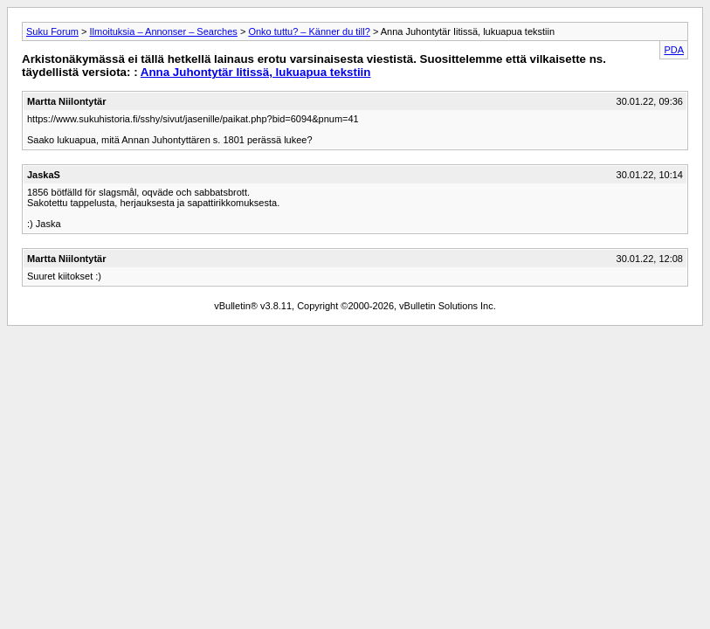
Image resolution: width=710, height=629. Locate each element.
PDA (674, 50)
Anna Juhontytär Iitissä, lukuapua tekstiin (256, 72)
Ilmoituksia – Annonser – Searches (163, 31)
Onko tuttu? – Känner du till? (308, 31)
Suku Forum (52, 31)
